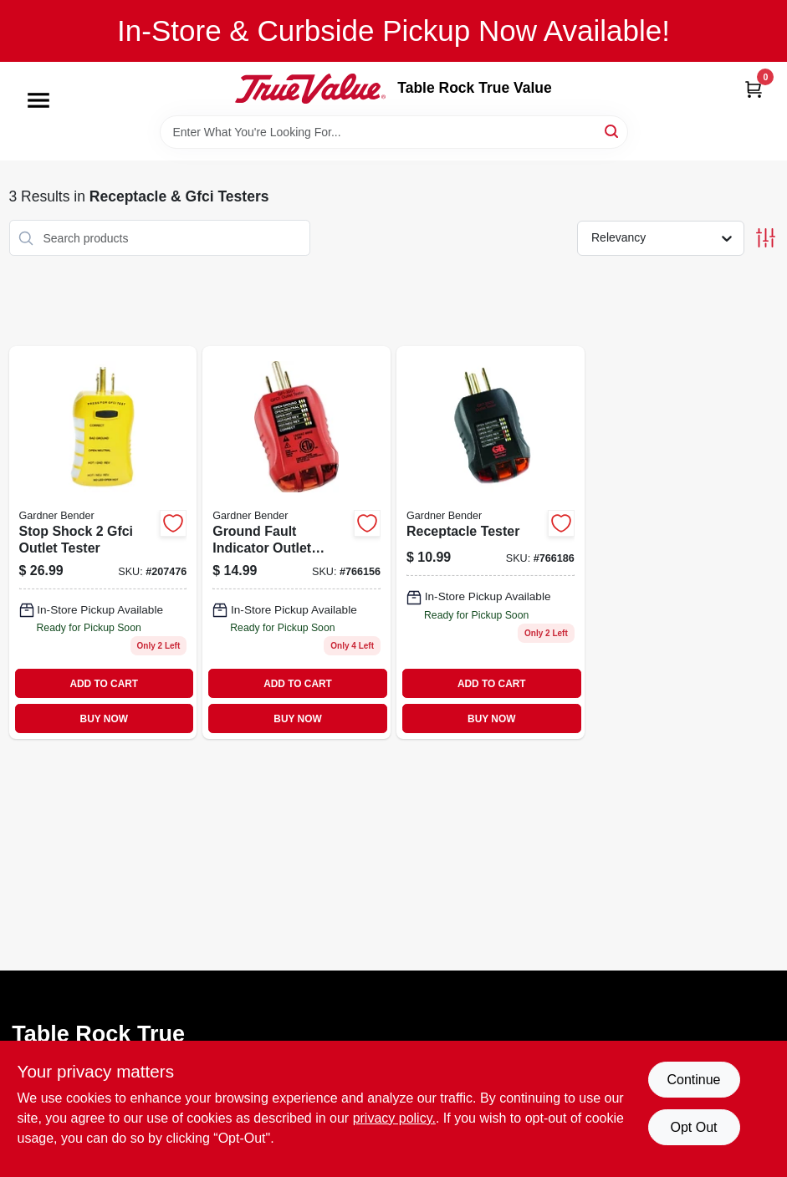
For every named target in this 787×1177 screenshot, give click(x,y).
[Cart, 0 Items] (753, 89)
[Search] (612, 131)
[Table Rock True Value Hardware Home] (310, 89)
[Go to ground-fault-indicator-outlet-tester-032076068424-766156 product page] (296, 542)
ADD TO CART (103, 684)
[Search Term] (394, 132)
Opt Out (693, 1127)
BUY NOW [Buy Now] (104, 719)
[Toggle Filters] (765, 237)
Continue (693, 1080)
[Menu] (38, 100)
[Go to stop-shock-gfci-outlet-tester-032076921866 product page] (103, 542)
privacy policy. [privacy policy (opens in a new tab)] (394, 1118)
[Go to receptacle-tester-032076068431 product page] (490, 542)
